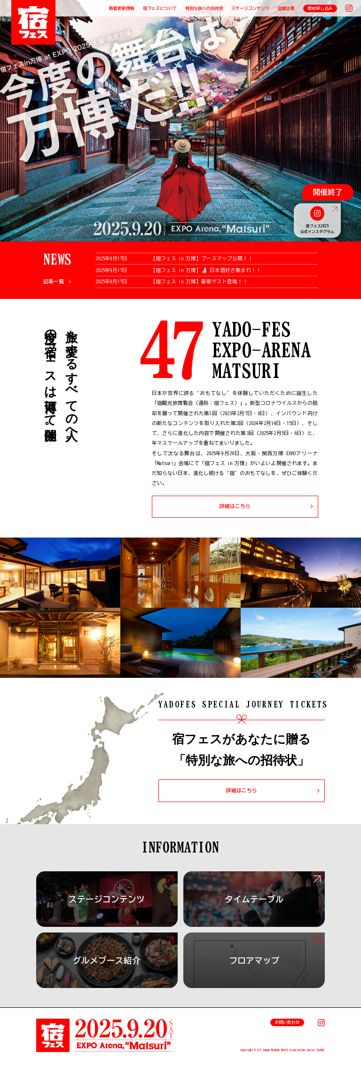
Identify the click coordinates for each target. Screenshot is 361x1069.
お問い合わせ (287, 1022)
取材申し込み (320, 8)
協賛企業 (286, 8)
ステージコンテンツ (250, 8)
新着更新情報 (121, 8)
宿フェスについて (160, 8)
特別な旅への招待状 (204, 8)
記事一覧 (53, 281)
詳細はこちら (235, 506)
